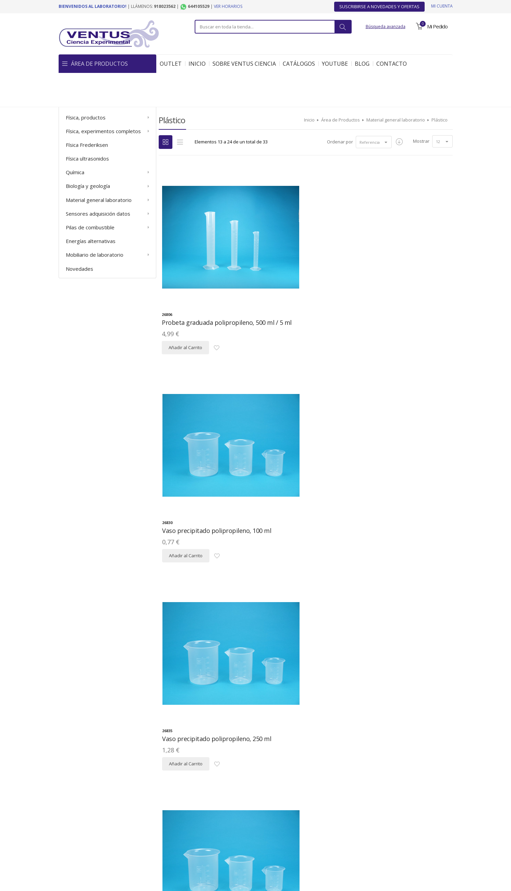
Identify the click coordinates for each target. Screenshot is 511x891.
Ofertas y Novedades (360, 835)
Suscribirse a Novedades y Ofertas (379, 6)
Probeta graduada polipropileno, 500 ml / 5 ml (200, 241)
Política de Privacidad (155, 835)
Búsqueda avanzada (385, 26)
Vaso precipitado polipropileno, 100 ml (292, 241)
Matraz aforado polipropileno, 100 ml (405, 570)
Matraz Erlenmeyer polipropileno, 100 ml (292, 735)
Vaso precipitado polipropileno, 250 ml (392, 241)
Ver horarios (228, 6)
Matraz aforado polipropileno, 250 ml (204, 735)
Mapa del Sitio (207, 835)
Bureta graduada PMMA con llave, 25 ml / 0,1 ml (201, 570)
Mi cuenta (442, 6)
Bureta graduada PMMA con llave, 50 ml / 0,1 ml (301, 570)
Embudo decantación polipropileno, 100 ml (292, 406)
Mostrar (421, 107)
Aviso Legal (106, 835)
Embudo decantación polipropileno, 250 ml (393, 406)
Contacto (407, 835)
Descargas (248, 835)
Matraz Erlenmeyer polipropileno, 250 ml (393, 735)
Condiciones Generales (298, 835)
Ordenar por (335, 107)
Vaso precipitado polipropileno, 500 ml (192, 406)
